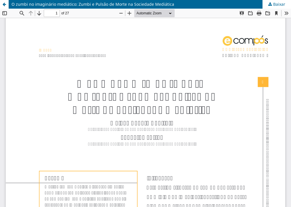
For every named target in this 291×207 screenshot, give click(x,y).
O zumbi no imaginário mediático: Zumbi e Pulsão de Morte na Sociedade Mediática (93, 4)
